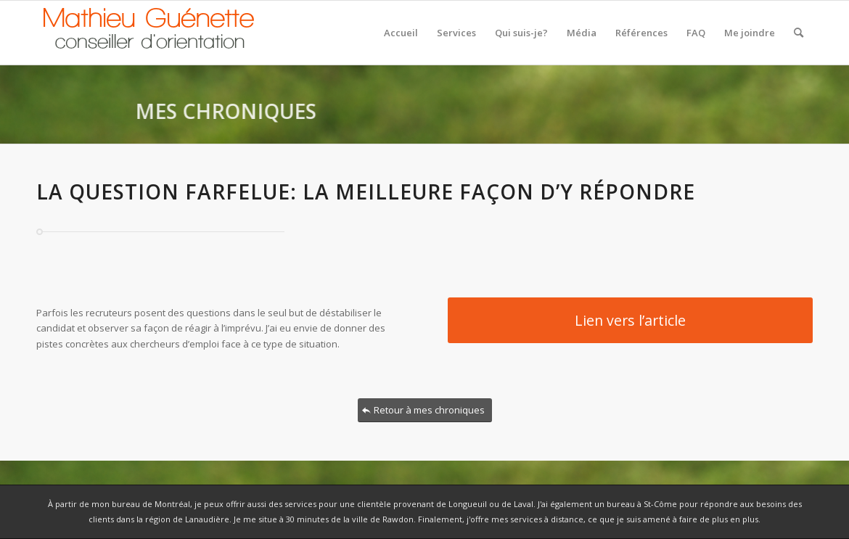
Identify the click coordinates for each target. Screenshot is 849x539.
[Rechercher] (798, 33)
